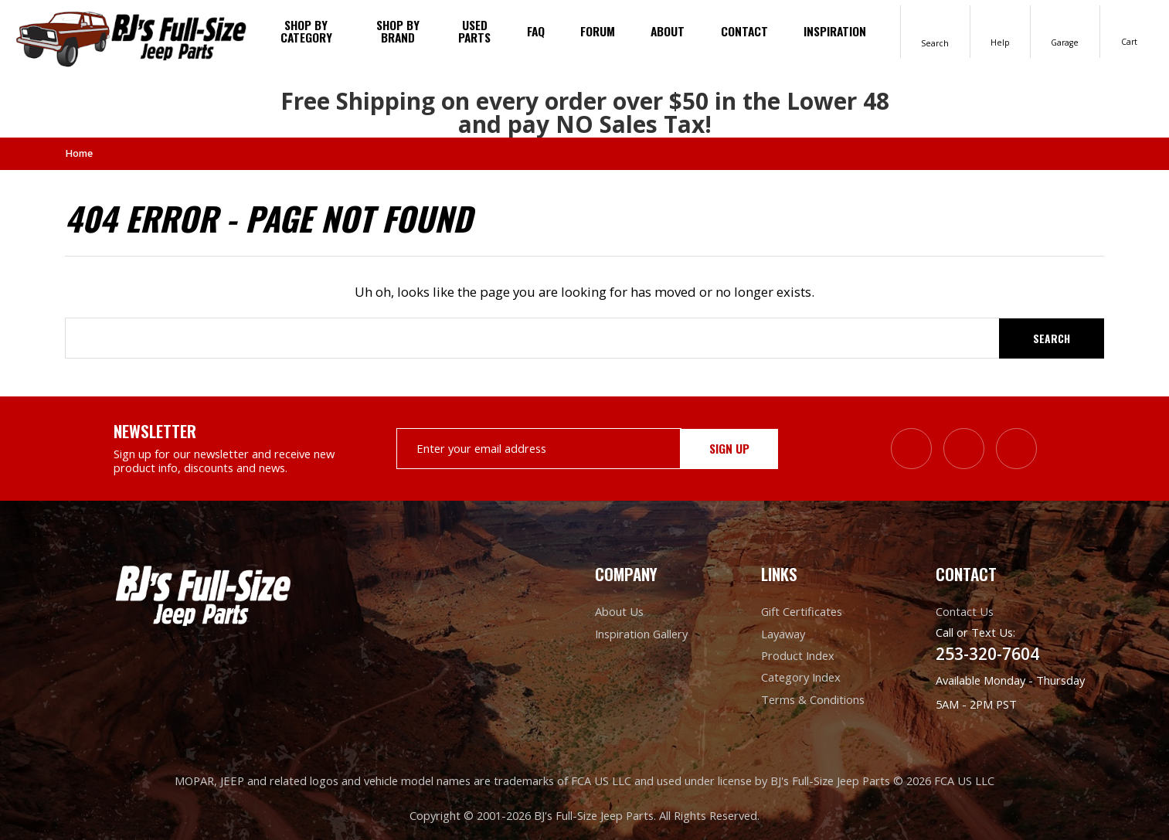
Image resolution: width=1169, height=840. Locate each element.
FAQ (536, 31)
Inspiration (835, 31)
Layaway (783, 633)
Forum (597, 31)
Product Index (797, 654)
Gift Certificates (801, 611)
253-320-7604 (987, 653)
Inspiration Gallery (641, 633)
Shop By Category (306, 30)
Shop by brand (398, 30)
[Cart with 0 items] (1129, 31)
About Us (619, 611)
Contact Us (965, 611)
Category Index (801, 677)
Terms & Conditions (813, 698)
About (668, 31)
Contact (744, 31)
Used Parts (474, 30)
